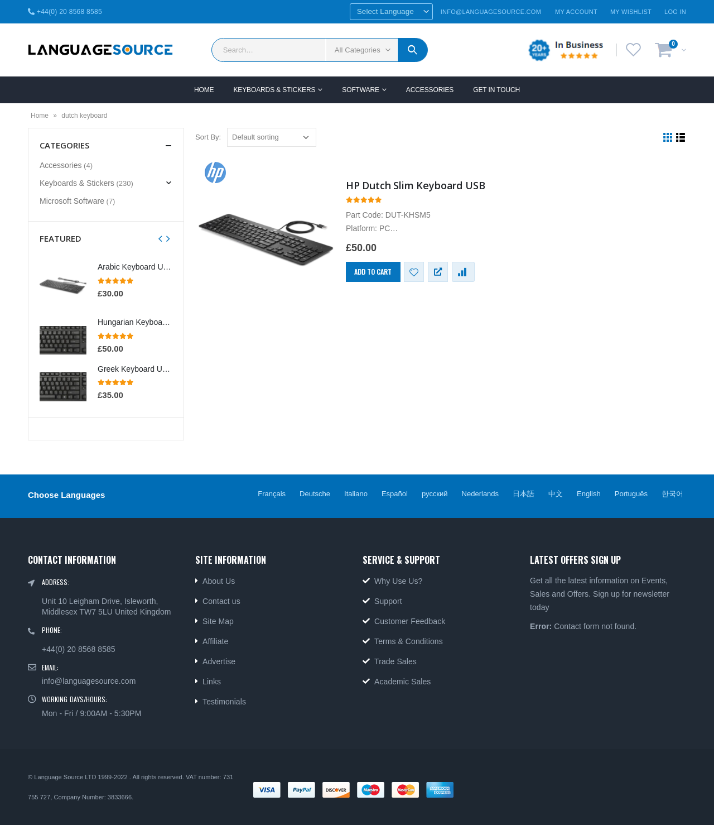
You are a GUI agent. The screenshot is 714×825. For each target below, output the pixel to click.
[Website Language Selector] (391, 11)
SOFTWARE (360, 90)
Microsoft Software (72, 200)
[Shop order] (271, 137)
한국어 (672, 494)
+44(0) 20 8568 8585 (65, 12)
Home (204, 90)
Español (395, 494)
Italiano (356, 494)
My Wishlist (631, 11)
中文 (555, 494)
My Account (576, 11)
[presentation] (161, 238)
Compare (463, 272)
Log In (675, 11)
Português (631, 494)
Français (272, 494)
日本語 (523, 494)
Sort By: (208, 137)
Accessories (430, 90)
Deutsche (315, 494)
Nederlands (480, 494)
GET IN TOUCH (496, 90)
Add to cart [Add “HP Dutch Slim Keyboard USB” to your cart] (373, 271)
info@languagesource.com (89, 681)
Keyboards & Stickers (274, 90)
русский (435, 494)
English (589, 494)
